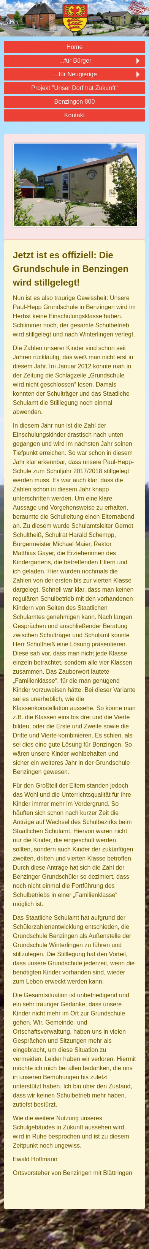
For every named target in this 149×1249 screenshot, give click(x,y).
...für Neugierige (74, 74)
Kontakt (74, 115)
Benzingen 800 (74, 101)
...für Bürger (74, 61)
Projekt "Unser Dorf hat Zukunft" (74, 88)
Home (75, 47)
